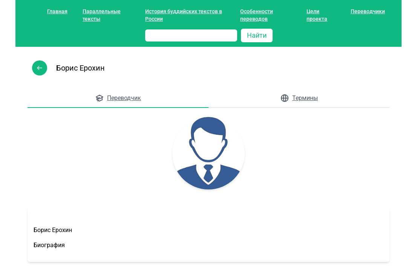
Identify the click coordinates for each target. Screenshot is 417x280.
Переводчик (118, 98)
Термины (299, 98)
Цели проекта (317, 15)
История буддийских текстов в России (183, 15)
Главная (57, 11)
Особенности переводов (256, 15)
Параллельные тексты (102, 15)
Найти (257, 35)
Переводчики (368, 11)
